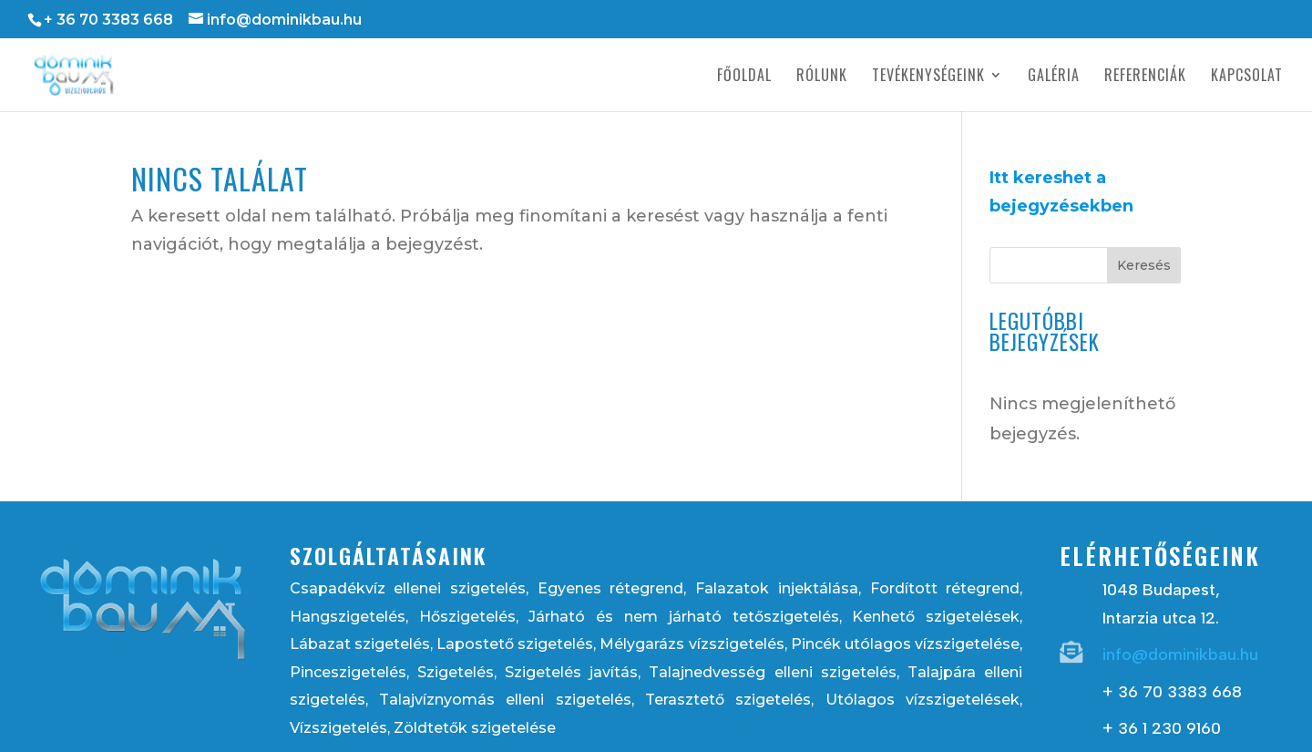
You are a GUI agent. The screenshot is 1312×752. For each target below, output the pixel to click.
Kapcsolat (1247, 77)
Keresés (1144, 265)
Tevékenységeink (928, 77)
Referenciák (1145, 77)
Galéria (1054, 77)
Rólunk (821, 77)
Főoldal (744, 77)
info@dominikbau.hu (1180, 654)
